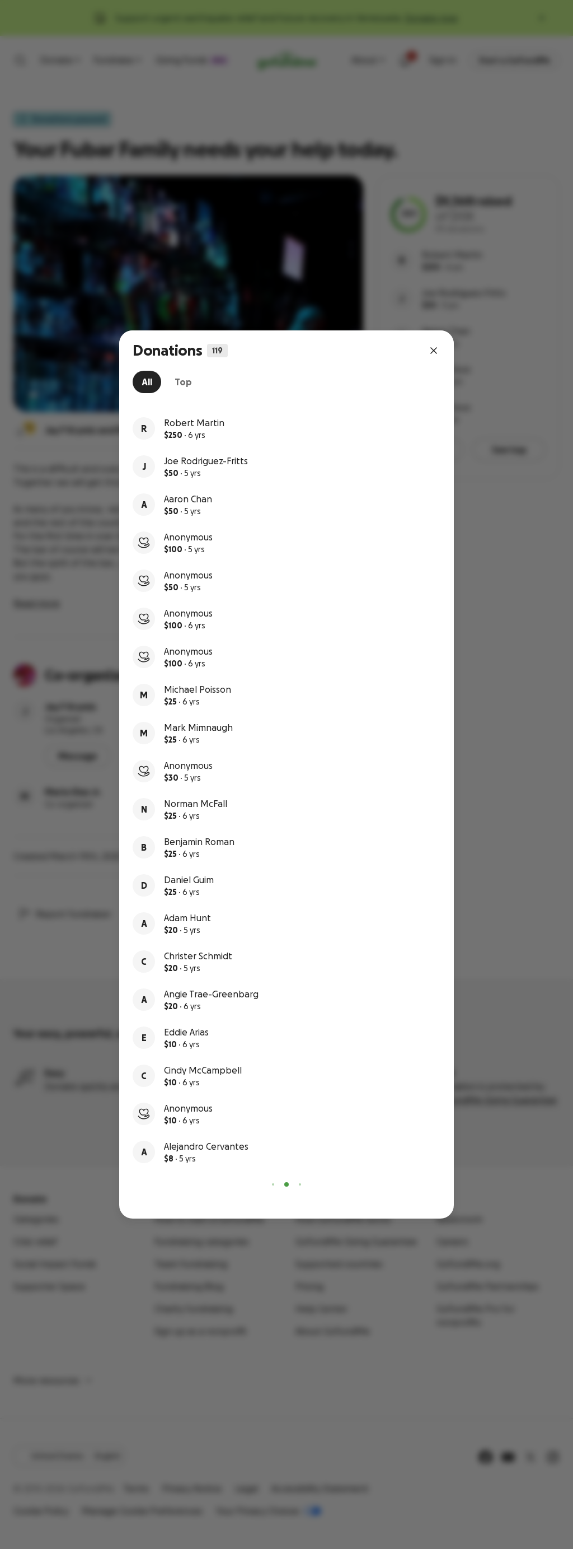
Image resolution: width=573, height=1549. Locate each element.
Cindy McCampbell (203, 1070)
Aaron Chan (188, 499)
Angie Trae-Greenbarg (211, 994)
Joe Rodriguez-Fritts (206, 461)
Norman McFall (195, 804)
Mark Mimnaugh (198, 727)
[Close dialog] (433, 350)
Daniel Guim (189, 880)
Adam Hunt (187, 918)
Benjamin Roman (199, 842)
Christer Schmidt (198, 956)
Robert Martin (194, 423)
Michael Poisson (197, 689)
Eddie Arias (186, 1032)
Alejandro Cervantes (206, 1146)
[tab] (147, 382)
